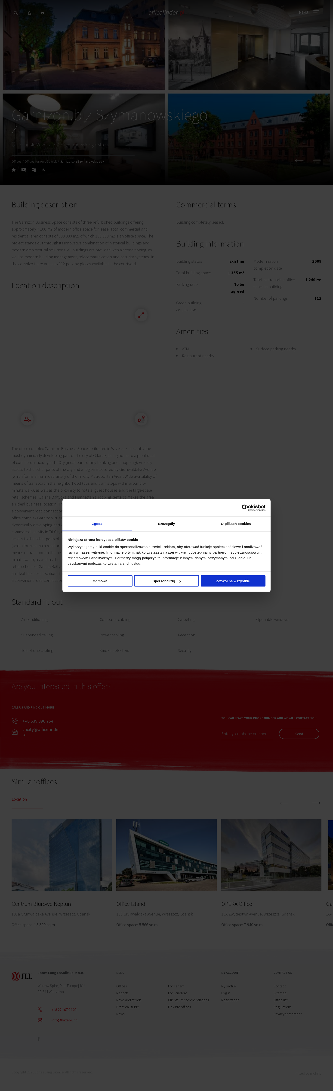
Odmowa (100, 581)
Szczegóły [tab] (166, 524)
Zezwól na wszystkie (233, 581)
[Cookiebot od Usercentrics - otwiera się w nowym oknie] (245, 507)
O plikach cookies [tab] (236, 524)
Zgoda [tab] (97, 524)
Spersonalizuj (167, 581)
